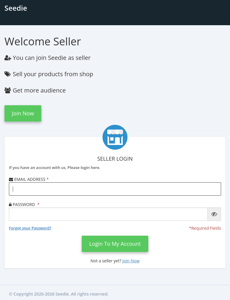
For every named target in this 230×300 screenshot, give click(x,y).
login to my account (115, 243)
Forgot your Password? (30, 228)
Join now (23, 113)
